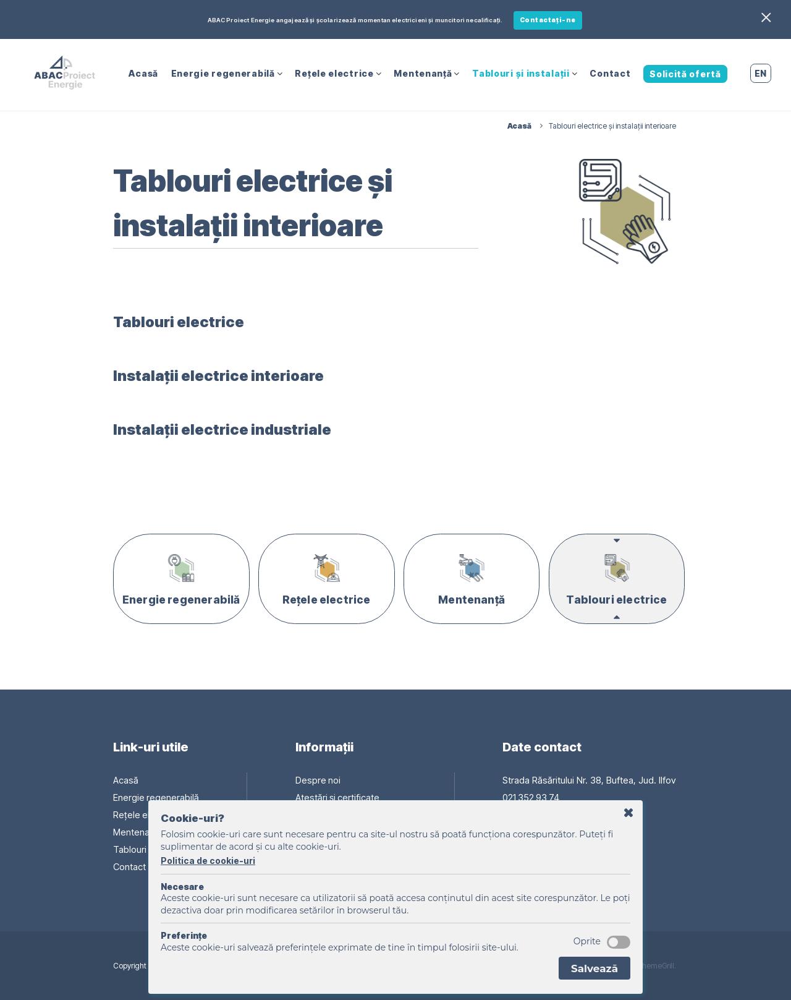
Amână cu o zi (628, 813)
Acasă (143, 72)
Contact (610, 72)
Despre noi (318, 779)
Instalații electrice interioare (225, 373)
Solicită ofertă (685, 72)
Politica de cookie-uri (208, 860)
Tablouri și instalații (520, 72)
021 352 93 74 (531, 797)
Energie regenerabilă (223, 72)
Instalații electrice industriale (229, 427)
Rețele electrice (334, 72)
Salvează (594, 968)
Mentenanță (423, 72)
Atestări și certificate (338, 797)
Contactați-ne (547, 20)
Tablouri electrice (183, 320)
